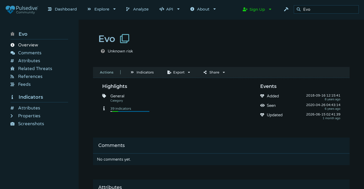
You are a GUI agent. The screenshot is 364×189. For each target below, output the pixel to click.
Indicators (26, 97)
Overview (24, 45)
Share (211, 72)
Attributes (25, 61)
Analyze (137, 9)
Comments (25, 53)
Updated (274, 115)
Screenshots (27, 124)
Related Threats (31, 68)
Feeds (20, 84)
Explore (98, 9)
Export (175, 72)
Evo (19, 34)
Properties (25, 116)
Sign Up (254, 9)
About (199, 9)
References (26, 76)
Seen (271, 105)
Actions (106, 72)
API (166, 9)
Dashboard (62, 9)
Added (273, 96)
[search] (327, 9)
